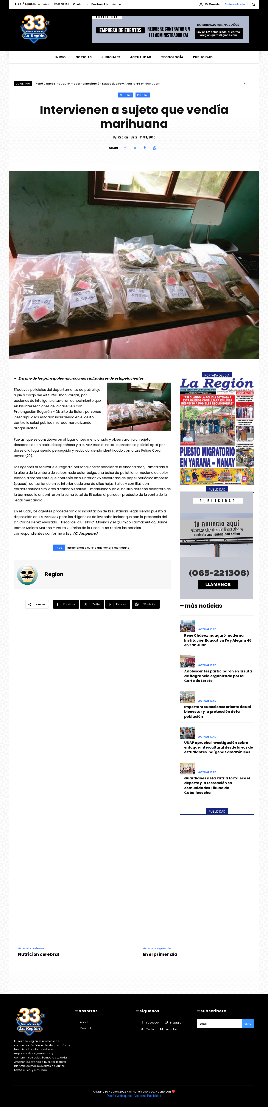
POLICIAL (143, 95)
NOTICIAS (125, 95)
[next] (251, 83)
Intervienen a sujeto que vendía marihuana (98, 548)
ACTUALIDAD (207, 629)
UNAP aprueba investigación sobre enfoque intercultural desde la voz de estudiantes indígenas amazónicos (218, 747)
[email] (219, 1023)
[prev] (244, 83)
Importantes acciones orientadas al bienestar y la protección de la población (217, 711)
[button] (253, 4)
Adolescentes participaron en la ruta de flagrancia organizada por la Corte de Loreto (218, 676)
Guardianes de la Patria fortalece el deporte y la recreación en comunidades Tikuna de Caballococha (217, 785)
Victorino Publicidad (147, 1096)
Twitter (150, 1029)
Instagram (177, 1022)
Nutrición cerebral (38, 954)
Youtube (171, 1029)
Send (247, 1023)
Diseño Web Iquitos (120, 1096)
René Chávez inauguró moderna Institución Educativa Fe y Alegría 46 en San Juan (98, 84)
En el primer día (160, 954)
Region (123, 137)
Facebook (152, 1022)
